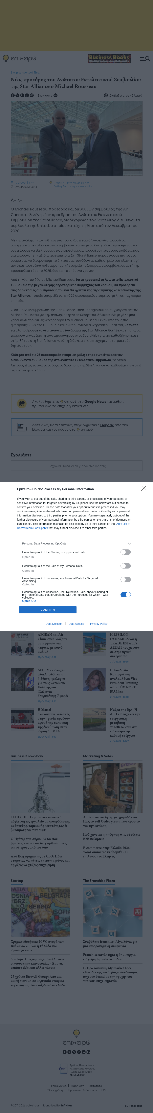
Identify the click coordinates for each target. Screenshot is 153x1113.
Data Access (76, 623)
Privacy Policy (98, 623)
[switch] (125, 552)
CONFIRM (47, 609)
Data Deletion (54, 623)
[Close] (145, 489)
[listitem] (76, 543)
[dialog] (76, 556)
